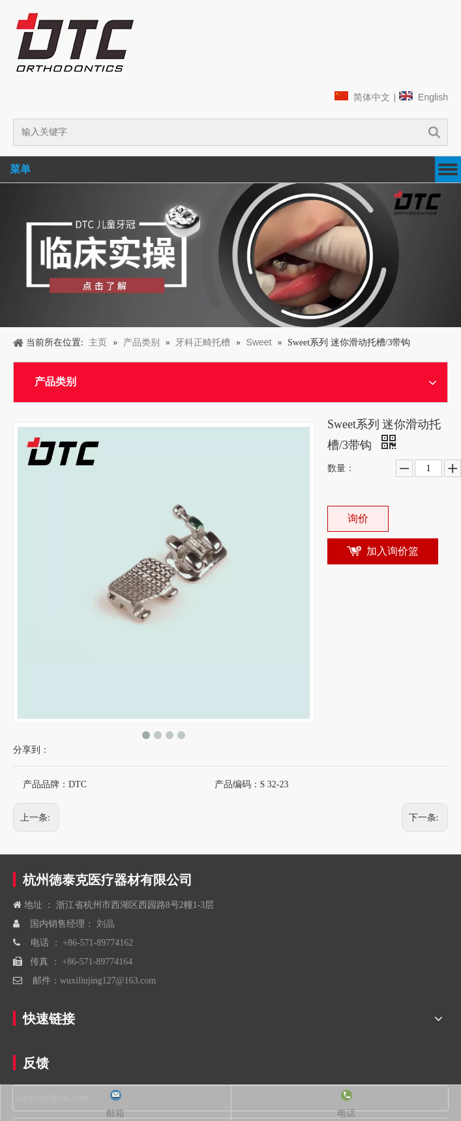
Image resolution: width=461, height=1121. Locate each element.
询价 (358, 518)
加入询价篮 (392, 551)
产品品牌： (45, 784)
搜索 (434, 132)
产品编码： (237, 784)
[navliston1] (75, 42)
